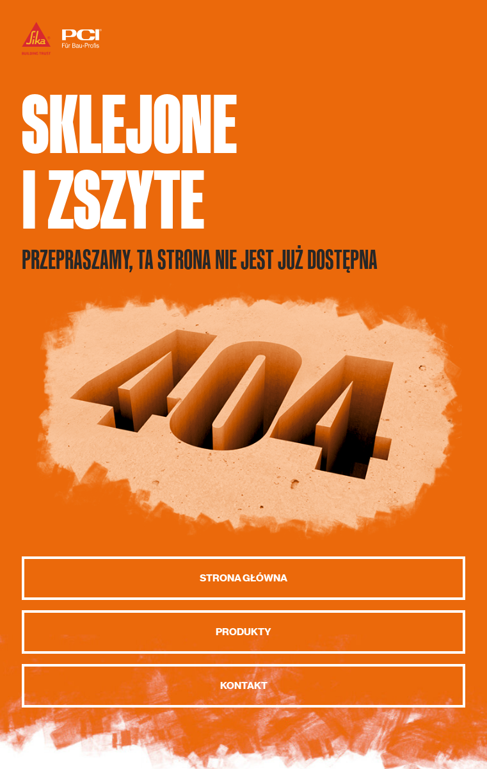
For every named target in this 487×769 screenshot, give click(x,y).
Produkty (243, 632)
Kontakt (243, 685)
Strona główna (243, 578)
